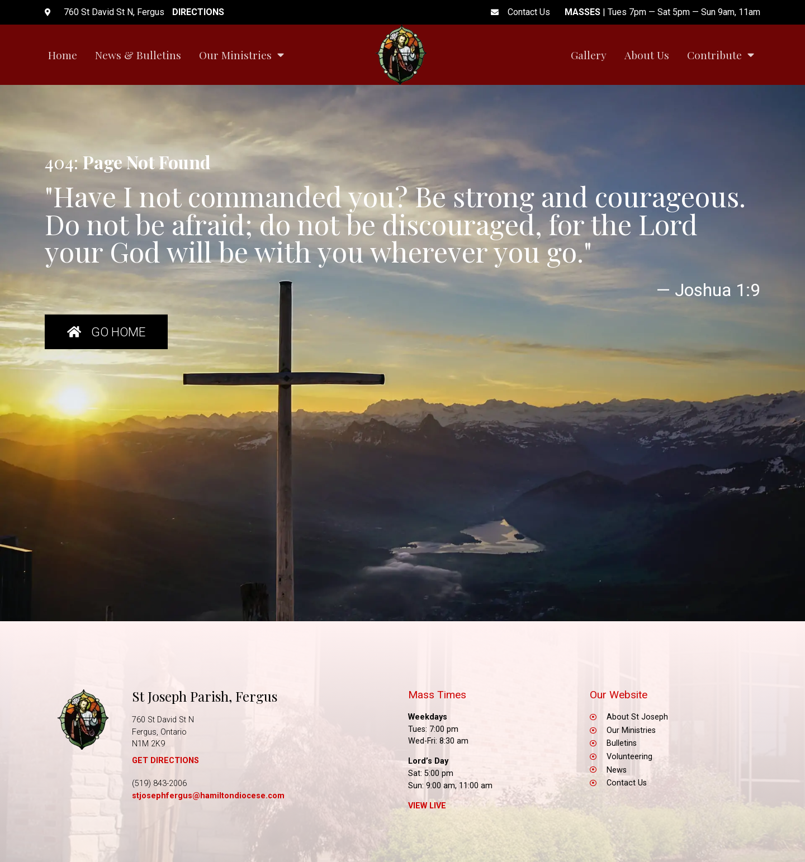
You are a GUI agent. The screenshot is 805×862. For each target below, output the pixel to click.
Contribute (720, 54)
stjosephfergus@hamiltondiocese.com (208, 796)
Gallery (589, 54)
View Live (427, 806)
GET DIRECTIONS (165, 760)
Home (62, 54)
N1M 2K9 (148, 744)
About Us (646, 54)
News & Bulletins (138, 54)
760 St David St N (163, 720)
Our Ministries (241, 54)
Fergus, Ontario (159, 732)
